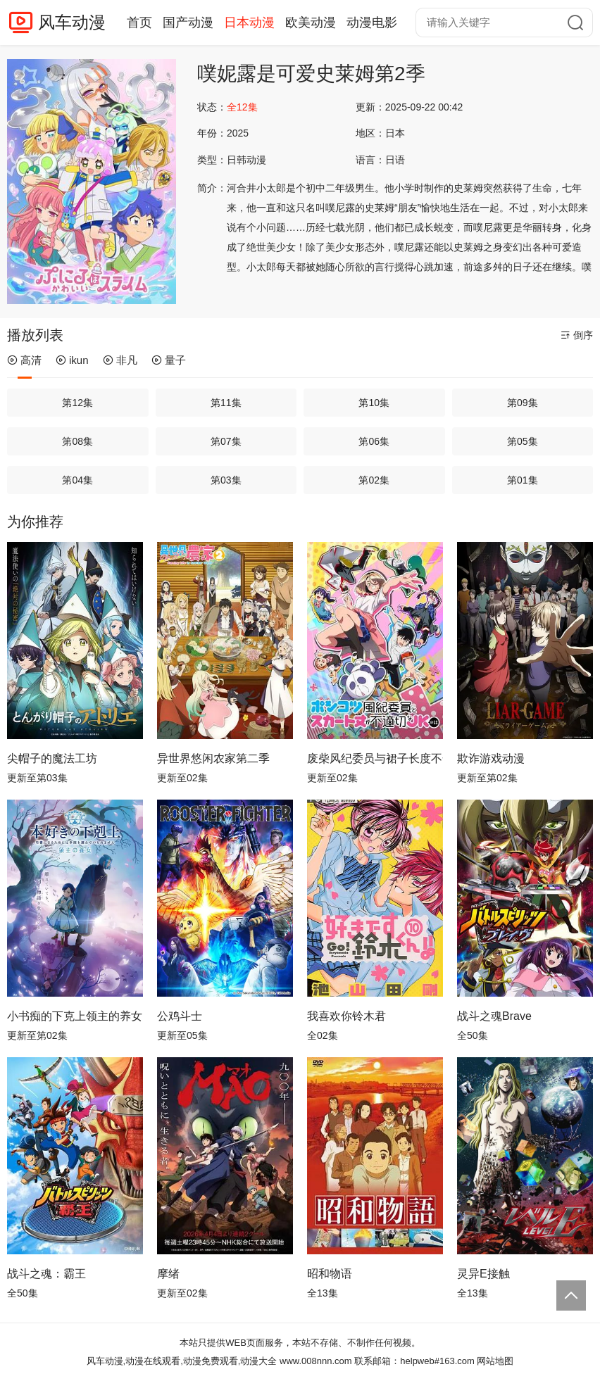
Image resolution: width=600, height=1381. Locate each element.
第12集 (77, 402)
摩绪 (168, 1274)
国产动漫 (188, 22)
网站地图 (495, 1361)
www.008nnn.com (316, 1361)
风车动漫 (72, 22)
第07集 (226, 441)
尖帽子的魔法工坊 (52, 758)
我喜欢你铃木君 (346, 1016)
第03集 (226, 480)
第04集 (77, 480)
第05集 (522, 441)
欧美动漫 (310, 22)
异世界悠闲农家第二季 (213, 758)
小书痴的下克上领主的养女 (74, 1016)
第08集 (77, 441)
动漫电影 (371, 22)
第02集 (373, 480)
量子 (168, 360)
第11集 (226, 402)
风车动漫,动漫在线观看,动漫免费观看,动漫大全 (182, 1361)
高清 (24, 360)
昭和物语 (329, 1274)
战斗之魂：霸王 (46, 1274)
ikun (72, 360)
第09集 (522, 402)
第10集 (373, 402)
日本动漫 (249, 22)
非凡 (120, 360)
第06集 (373, 441)
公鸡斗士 (179, 1016)
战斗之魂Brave (494, 1016)
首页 (139, 22)
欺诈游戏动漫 (491, 758)
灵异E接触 (483, 1274)
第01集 (522, 480)
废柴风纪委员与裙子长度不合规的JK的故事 (375, 758)
